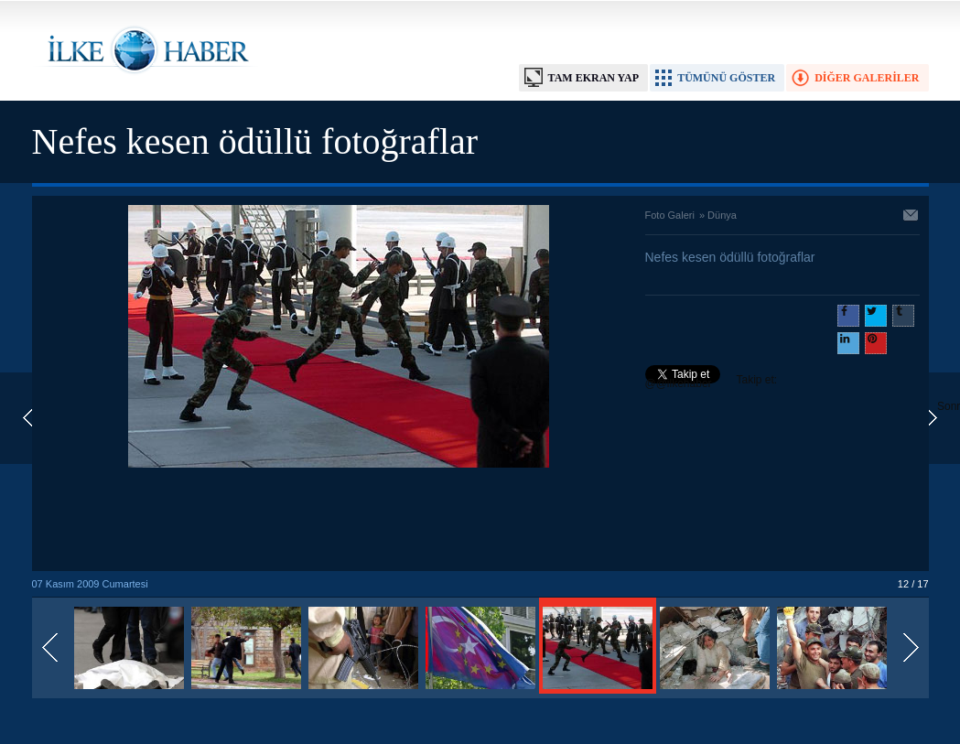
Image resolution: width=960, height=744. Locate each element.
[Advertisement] (338, 521)
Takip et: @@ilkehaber (711, 381)
